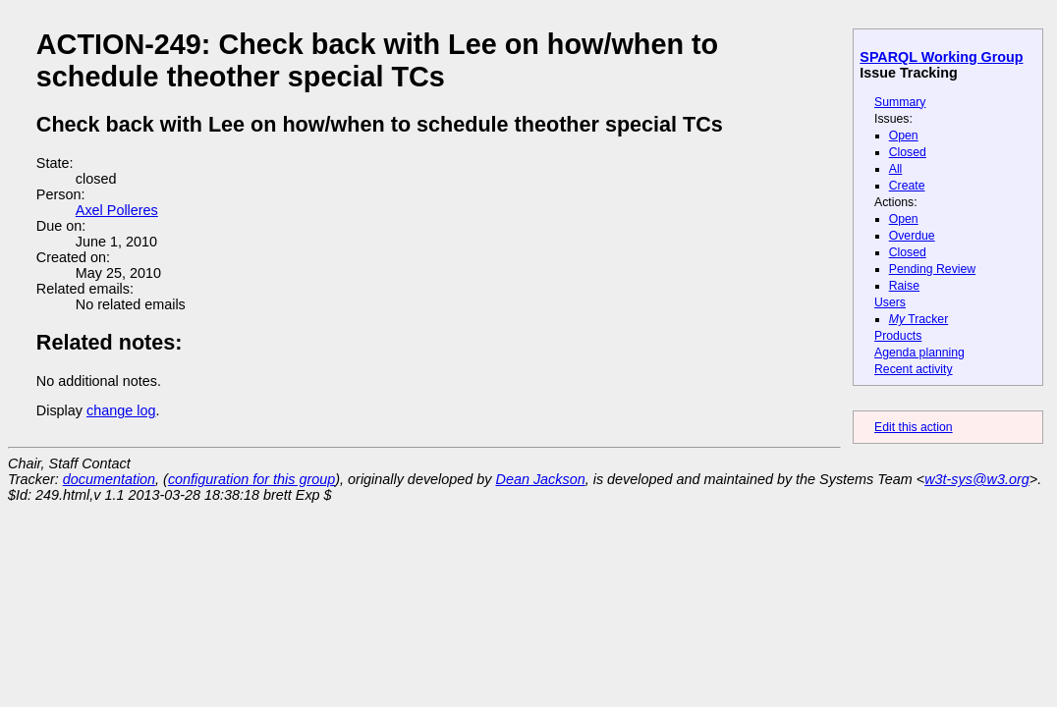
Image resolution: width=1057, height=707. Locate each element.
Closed (907, 152)
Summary (899, 102)
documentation (109, 479)
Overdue (912, 236)
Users (890, 302)
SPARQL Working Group (941, 57)
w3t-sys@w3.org (976, 479)
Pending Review (932, 269)
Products (897, 336)
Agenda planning (919, 352)
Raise (904, 286)
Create (907, 185)
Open (903, 135)
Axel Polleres (117, 210)
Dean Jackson (540, 479)
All (896, 169)
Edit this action (913, 427)
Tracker (919, 319)
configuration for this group (251, 479)
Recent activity (913, 369)
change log (120, 410)
